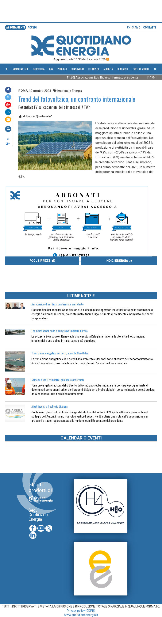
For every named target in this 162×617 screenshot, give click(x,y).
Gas (51, 69)
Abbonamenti (15, 27)
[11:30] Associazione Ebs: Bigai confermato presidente (105, 77)
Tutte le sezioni (140, 69)
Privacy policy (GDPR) (81, 610)
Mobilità (108, 69)
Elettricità (39, 69)
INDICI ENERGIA (119, 260)
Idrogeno (122, 69)
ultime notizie (20, 69)
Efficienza (93, 69)
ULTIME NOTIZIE (81, 295)
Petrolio (62, 69)
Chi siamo (133, 27)
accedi (32, 27)
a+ (8, 143)
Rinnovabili (78, 69)
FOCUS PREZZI (42, 260)
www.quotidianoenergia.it (81, 615)
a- (8, 138)
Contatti (149, 27)
